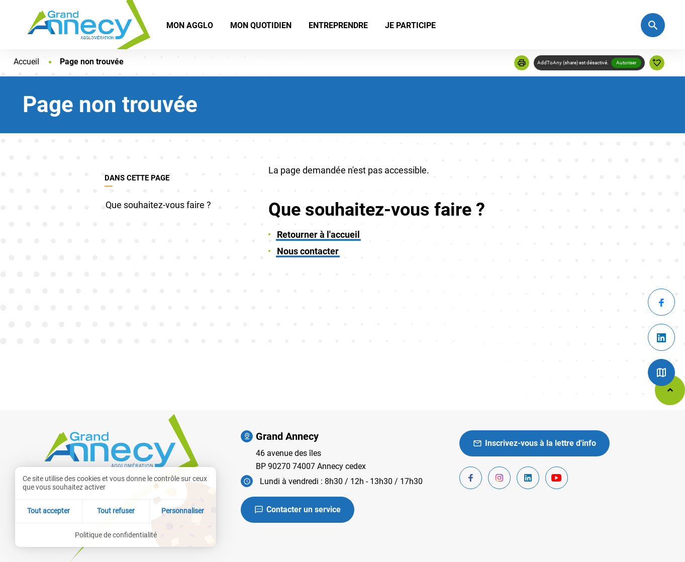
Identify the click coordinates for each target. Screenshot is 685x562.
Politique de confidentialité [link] (116, 535)
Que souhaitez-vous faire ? (158, 205)
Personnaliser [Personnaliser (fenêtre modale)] (182, 511)
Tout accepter (48, 511)
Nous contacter (308, 251)
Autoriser (626, 62)
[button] (522, 63)
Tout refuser (116, 511)
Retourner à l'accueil (318, 234)
